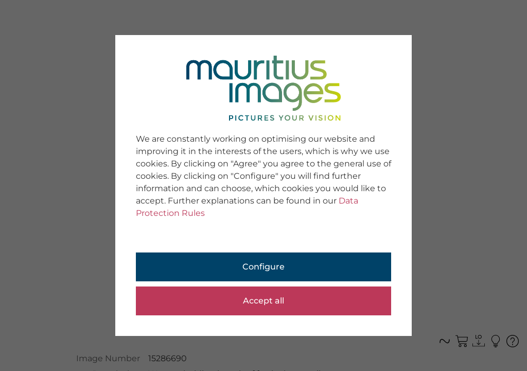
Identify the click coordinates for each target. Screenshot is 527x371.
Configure (263, 267)
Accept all (263, 301)
